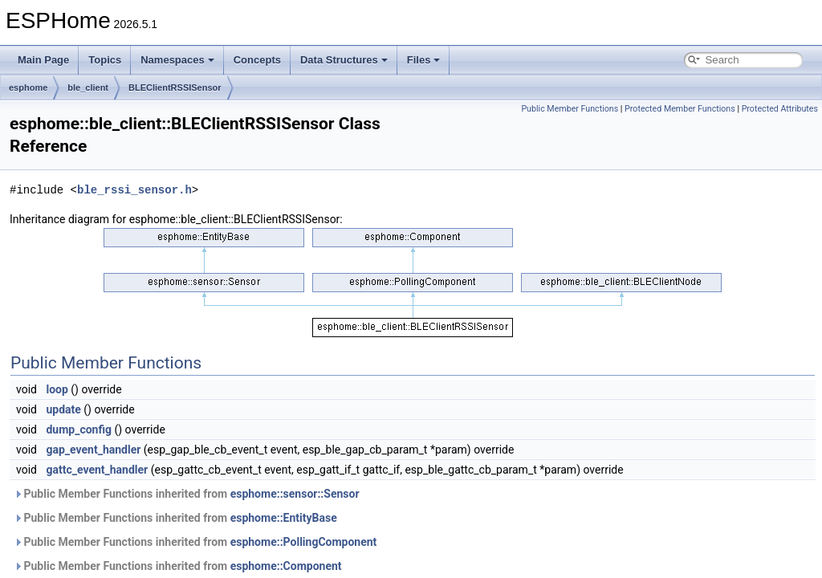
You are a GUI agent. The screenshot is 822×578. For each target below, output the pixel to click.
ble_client (87, 87)
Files (424, 60)
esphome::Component (286, 566)
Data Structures (344, 60)
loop (56, 389)
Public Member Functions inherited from (187, 493)
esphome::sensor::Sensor (295, 493)
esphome (28, 87)
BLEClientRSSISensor (175, 87)
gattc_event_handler (97, 469)
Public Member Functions (569, 109)
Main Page (43, 60)
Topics (104, 60)
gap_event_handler (93, 449)
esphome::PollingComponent (303, 541)
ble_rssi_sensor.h (134, 189)
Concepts (257, 60)
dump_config (79, 429)
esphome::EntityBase (283, 517)
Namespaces (177, 60)
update (63, 409)
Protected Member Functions (680, 109)
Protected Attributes (780, 109)
